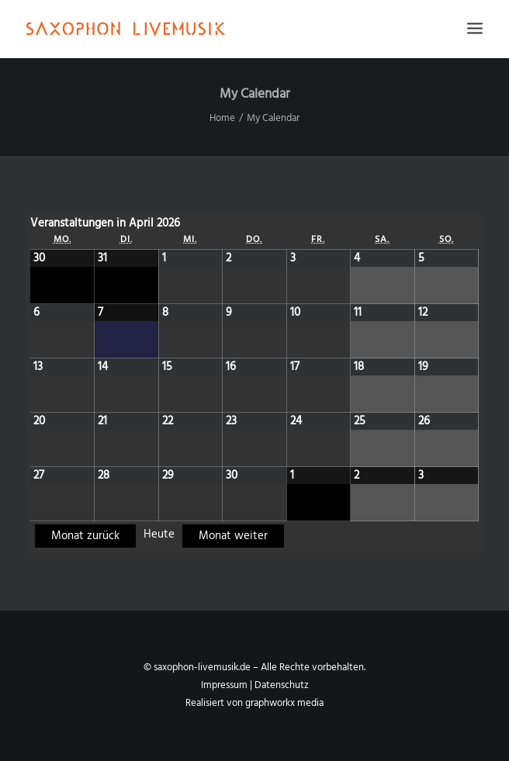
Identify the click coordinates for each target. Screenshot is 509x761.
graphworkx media (284, 703)
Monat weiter (233, 536)
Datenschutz (281, 685)
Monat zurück (85, 536)
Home (222, 118)
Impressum (224, 685)
